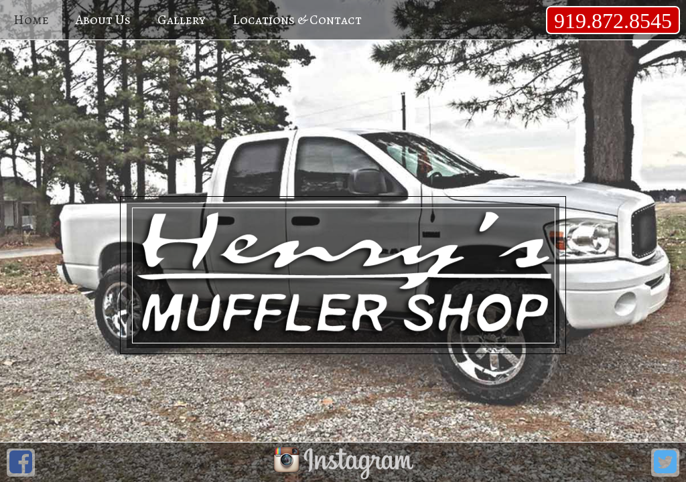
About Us (103, 20)
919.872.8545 (613, 21)
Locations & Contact (297, 20)
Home (31, 20)
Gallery (181, 20)
